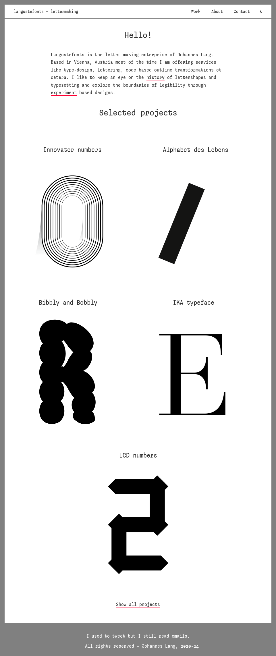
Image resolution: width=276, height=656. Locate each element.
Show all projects (138, 604)
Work (195, 11)
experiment (64, 92)
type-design (78, 70)
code (131, 70)
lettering (109, 70)
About (217, 11)
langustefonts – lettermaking (46, 11)
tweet (118, 636)
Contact (242, 11)
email (178, 636)
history (155, 77)
